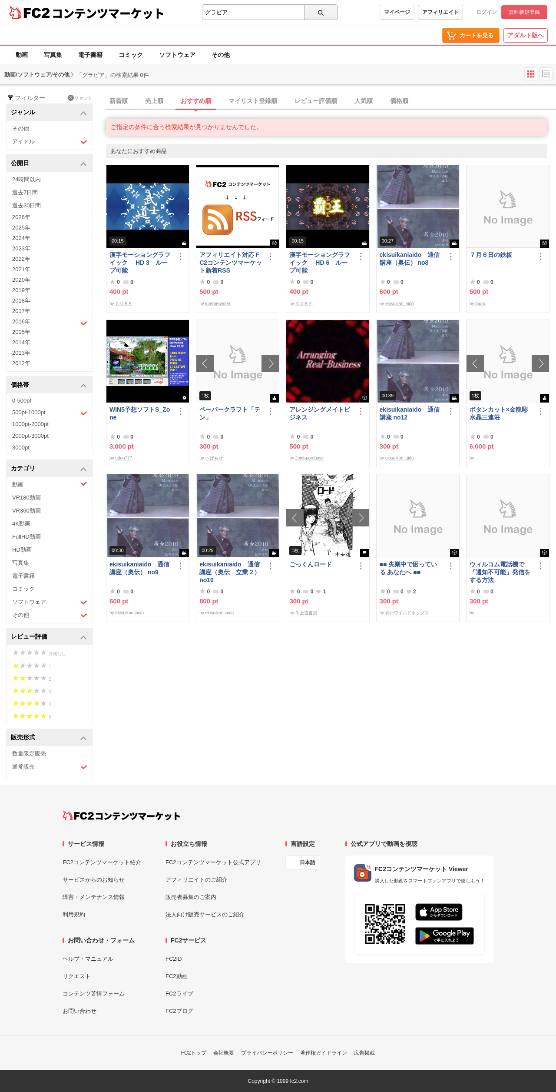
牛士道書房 (306, 612)
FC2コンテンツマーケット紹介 (102, 862)
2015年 (21, 332)
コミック (131, 54)
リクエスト (77, 976)
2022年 (21, 259)
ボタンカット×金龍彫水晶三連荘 (499, 413)
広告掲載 (364, 1053)
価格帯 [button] (49, 385)
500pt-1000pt (49, 413)
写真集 (53, 54)
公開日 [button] (49, 164)
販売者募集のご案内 (190, 897)
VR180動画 (26, 497)
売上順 (154, 100)
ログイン (486, 12)
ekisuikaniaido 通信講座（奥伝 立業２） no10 (229, 572)
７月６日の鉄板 (491, 254)
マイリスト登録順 (252, 100)
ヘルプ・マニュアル (88, 959)
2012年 (21, 363)
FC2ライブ (179, 993)
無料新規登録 (524, 12)
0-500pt (21, 400)
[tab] (331, 101)
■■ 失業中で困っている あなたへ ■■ (408, 568)
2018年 (21, 300)
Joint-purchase (309, 458)
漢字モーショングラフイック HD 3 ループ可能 (139, 262)
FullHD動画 (26, 536)
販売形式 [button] (49, 738)
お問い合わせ (79, 1011)
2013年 (21, 353)
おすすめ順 (196, 100)
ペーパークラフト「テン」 (229, 413)
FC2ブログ (179, 1011)
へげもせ (214, 458)
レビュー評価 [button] (49, 637)
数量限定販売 (29, 753)
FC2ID (173, 959)
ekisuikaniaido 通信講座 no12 (410, 413)
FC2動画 (176, 976)
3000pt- (21, 447)
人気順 (363, 100)
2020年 (21, 279)
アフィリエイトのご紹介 (196, 879)
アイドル (49, 142)
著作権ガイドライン (323, 1053)
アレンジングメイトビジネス (319, 413)
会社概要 (223, 1053)
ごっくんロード (310, 564)
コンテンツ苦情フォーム (94, 993)
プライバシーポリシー (267, 1053)
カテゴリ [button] (49, 469)
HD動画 (22, 549)
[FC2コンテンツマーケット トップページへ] (121, 815)
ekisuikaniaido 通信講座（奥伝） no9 (139, 568)
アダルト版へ (525, 35)
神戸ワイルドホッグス (407, 612)
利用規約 (74, 914)
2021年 (21, 269)
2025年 (21, 227)
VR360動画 (26, 510)
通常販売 (49, 767)
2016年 (49, 322)
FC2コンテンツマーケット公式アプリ (213, 862)
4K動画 (21, 523)
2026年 (21, 217)
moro (480, 303)
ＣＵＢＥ (123, 303)
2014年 (21, 342)
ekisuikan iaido (399, 303)
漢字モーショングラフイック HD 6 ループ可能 (319, 262)
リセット (80, 98)
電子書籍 (90, 54)
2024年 (21, 238)
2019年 (21, 290)
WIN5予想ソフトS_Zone (139, 413)
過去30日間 (26, 205)
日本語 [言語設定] (307, 862)
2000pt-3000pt (30, 436)
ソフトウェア (177, 54)
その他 (221, 54)
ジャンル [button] (49, 113)
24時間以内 (26, 179)
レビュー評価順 (316, 100)
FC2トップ (194, 1053)
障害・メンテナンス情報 (94, 897)
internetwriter (218, 303)
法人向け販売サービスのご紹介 (205, 914)
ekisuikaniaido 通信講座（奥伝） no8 (410, 258)
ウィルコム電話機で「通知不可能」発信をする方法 (500, 572)
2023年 (21, 248)
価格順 (399, 100)
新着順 (118, 100)
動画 (22, 54)
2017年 (21, 311)
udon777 (123, 458)
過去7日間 (25, 192)
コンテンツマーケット (108, 13)
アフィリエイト (440, 12)
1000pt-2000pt (30, 424)
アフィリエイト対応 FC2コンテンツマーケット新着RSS (230, 262)
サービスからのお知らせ (94, 879)
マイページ (397, 12)
